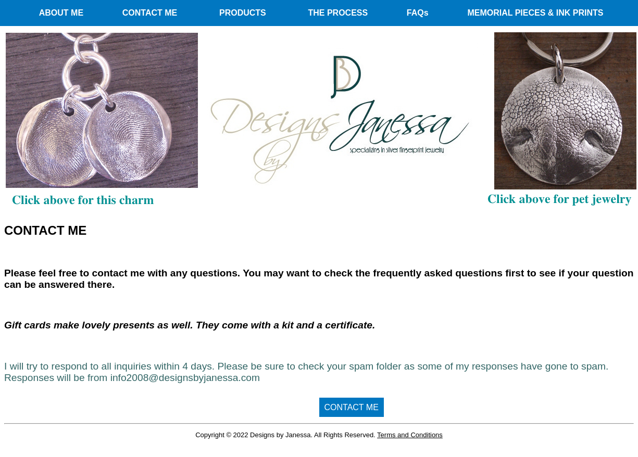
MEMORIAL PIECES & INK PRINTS (535, 12)
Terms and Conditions (410, 435)
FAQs (418, 12)
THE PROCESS (338, 12)
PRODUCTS (242, 12)
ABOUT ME (61, 12)
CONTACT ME (149, 12)
